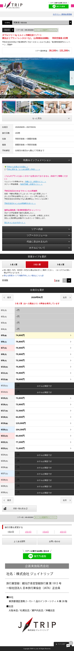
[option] (37, 78)
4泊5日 (63, 532)
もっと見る (37, 118)
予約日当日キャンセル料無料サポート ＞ (20, 203)
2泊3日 (28, 532)
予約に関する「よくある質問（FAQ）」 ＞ (23, 169)
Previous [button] (2, 78)
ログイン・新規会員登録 (62, 14)
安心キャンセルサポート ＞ (14, 223)
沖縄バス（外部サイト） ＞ (35, 182)
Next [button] (72, 78)
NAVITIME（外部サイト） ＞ (31, 184)
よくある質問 (19, 541)
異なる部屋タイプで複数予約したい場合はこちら (23, 276)
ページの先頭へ (64, 644)
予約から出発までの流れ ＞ (17, 167)
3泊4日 (45, 532)
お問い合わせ (54, 541)
